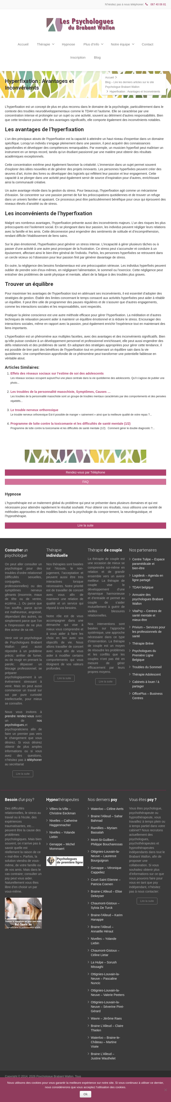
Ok (85, 1094)
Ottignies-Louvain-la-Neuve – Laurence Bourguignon (105, 856)
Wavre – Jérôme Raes (106, 1018)
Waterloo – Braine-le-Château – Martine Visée (105, 1042)
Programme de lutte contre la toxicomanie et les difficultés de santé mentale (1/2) (70, 423)
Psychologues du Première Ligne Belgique (144, 655)
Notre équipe (122, 44)
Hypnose (68, 44)
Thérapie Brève (143, 643)
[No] (165, 1090)
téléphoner (34, 760)
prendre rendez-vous (19, 716)
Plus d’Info (93, 44)
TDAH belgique (142, 587)
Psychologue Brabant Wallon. (55, 1076)
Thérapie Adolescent (146, 674)
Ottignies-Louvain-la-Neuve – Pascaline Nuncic (105, 978)
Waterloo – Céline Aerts (107, 809)
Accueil (23, 44)
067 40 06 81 (155, 4)
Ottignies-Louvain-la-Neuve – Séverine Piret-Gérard (107, 1006)
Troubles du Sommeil (147, 667)
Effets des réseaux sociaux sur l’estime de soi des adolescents (57, 373)
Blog (97, 57)
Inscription (78, 57)
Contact (147, 44)
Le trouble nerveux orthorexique (34, 410)
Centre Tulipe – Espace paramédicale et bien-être (148, 563)
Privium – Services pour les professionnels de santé (148, 631)
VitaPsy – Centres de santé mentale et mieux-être (146, 615)
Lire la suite (23, 773)
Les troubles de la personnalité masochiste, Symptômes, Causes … (60, 391)
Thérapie (46, 44)
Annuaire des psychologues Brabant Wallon (147, 599)
